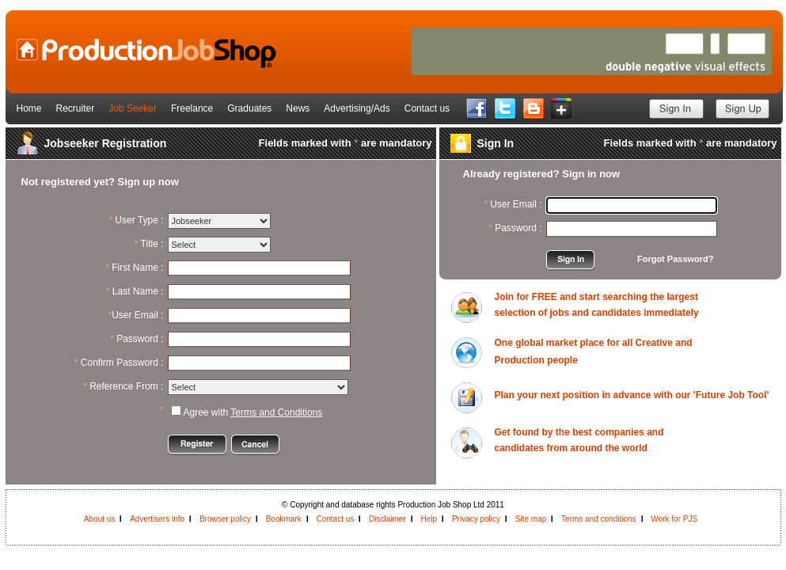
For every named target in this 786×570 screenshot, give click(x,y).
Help (429, 519)
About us (99, 519)
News (297, 108)
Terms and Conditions (276, 412)
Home (29, 108)
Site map (530, 519)
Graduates (249, 108)
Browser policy (225, 519)
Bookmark (284, 519)
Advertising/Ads (356, 108)
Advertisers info (157, 519)
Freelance (192, 108)
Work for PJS (674, 519)
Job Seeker (132, 108)
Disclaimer (387, 519)
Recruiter (75, 108)
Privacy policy (476, 519)
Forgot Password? (675, 259)
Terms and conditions (598, 519)
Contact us (427, 108)
